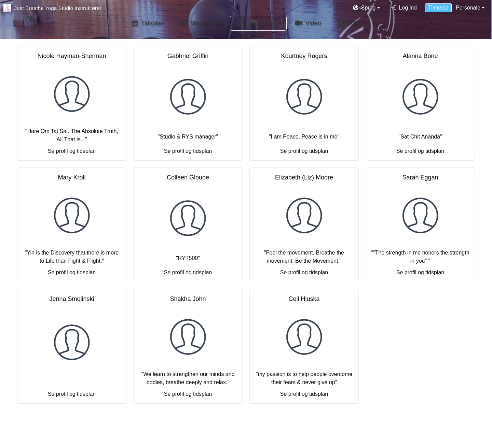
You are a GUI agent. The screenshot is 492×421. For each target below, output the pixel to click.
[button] (366, 7)
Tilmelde (438, 8)
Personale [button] (468, 8)
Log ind (404, 8)
